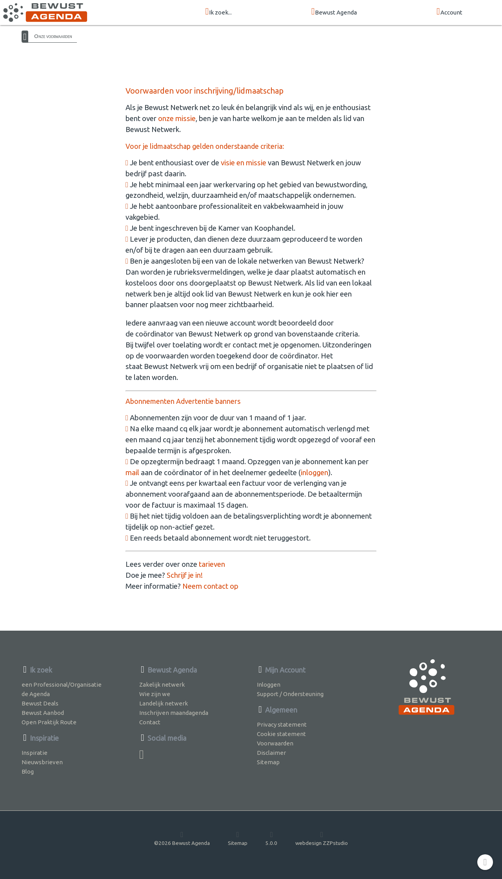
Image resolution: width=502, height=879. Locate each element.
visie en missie (243, 163)
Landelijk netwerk (163, 703)
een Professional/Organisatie (62, 684)
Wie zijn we (154, 694)
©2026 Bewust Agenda (182, 838)
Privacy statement (282, 724)
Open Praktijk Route (49, 722)
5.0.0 (271, 838)
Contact (149, 722)
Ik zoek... (218, 12)
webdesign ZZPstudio (321, 838)
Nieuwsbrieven (42, 762)
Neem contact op (210, 586)
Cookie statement (281, 734)
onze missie (177, 118)
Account (449, 12)
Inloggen (268, 684)
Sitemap (268, 762)
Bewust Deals (40, 703)
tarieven (212, 564)
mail (132, 472)
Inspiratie (34, 752)
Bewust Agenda (334, 12)
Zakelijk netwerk (162, 684)
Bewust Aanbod (43, 712)
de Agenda (36, 694)
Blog (28, 771)
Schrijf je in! (185, 575)
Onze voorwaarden (53, 36)
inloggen (314, 472)
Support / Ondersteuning (290, 694)
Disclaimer (271, 752)
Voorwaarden (275, 743)
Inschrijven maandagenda (173, 712)
